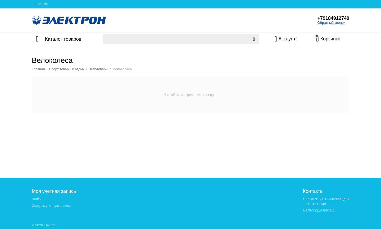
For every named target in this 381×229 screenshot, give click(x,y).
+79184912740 (333, 18)
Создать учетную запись (51, 206)
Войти (36, 199)
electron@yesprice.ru (319, 210)
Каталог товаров (63, 39)
